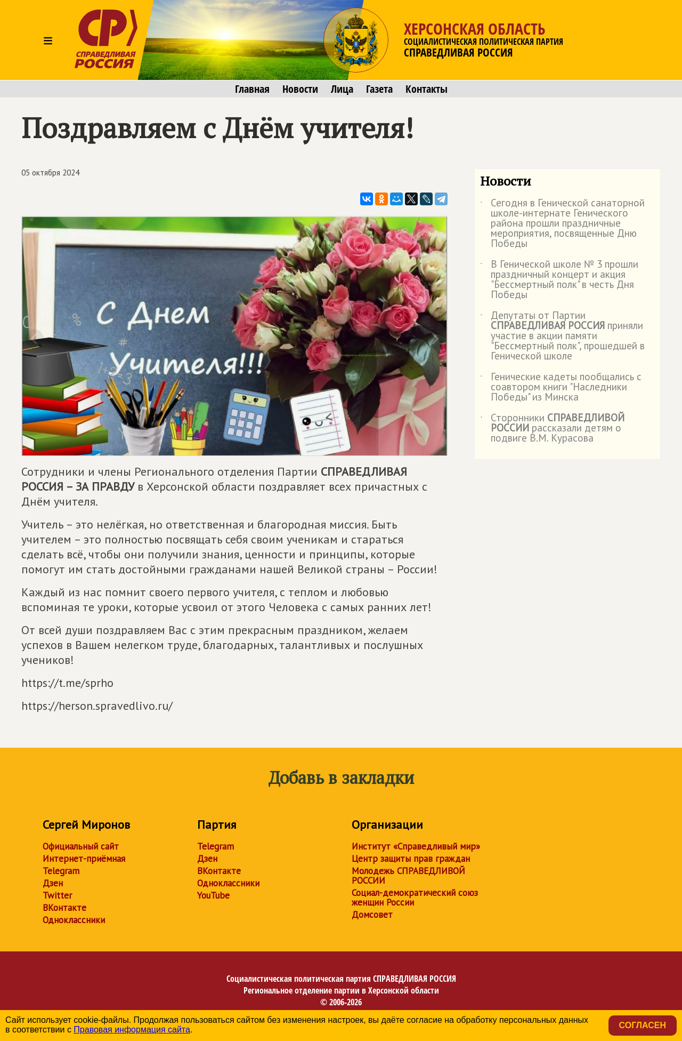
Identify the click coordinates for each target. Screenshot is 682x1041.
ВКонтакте (64, 907)
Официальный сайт (81, 846)
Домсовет (372, 914)
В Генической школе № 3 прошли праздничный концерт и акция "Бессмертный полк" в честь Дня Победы (559, 280)
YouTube (213, 895)
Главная (252, 89)
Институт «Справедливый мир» (416, 846)
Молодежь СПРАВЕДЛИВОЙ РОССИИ (408, 875)
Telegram (61, 871)
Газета (379, 89)
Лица (342, 89)
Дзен (53, 883)
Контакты (426, 89)
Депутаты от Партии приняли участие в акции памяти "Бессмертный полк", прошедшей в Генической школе (562, 336)
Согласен (642, 1025)
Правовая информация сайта (132, 1029)
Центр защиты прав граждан (411, 858)
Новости (300, 89)
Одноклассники (74, 920)
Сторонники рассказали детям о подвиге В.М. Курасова (552, 428)
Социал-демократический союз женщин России (415, 897)
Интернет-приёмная (84, 858)
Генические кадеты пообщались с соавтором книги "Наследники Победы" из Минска (561, 387)
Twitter (57, 895)
